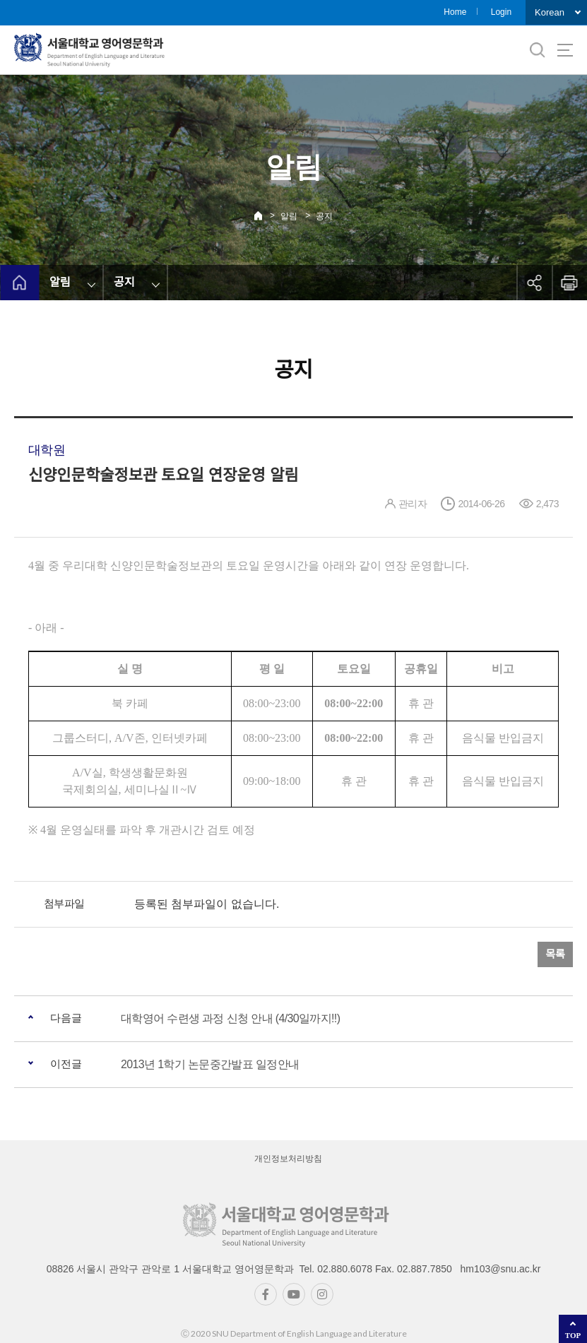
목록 (555, 954)
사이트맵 (565, 50)
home (19, 282)
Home (455, 12)
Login (501, 12)
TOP (573, 1335)
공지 (324, 216)
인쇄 (569, 282)
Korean (549, 12)
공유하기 (534, 282)
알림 (288, 216)
